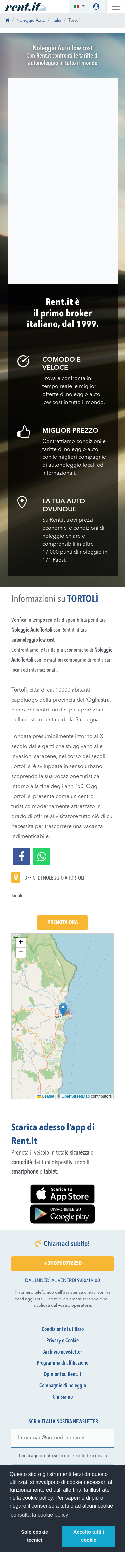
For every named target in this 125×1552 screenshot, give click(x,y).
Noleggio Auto (30, 20)
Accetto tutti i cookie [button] (88, 1536)
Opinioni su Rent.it (62, 1374)
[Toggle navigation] (115, 6)
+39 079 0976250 (62, 1263)
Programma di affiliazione (62, 1363)
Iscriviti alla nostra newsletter (62, 1422)
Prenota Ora (62, 922)
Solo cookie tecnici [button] (34, 1536)
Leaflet (45, 1096)
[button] (79, 7)
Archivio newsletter (62, 1352)
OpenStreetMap (76, 1096)
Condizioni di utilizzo (63, 1329)
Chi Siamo (63, 1397)
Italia (56, 20)
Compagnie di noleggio (62, 1386)
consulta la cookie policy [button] (39, 1515)
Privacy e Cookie (62, 1341)
